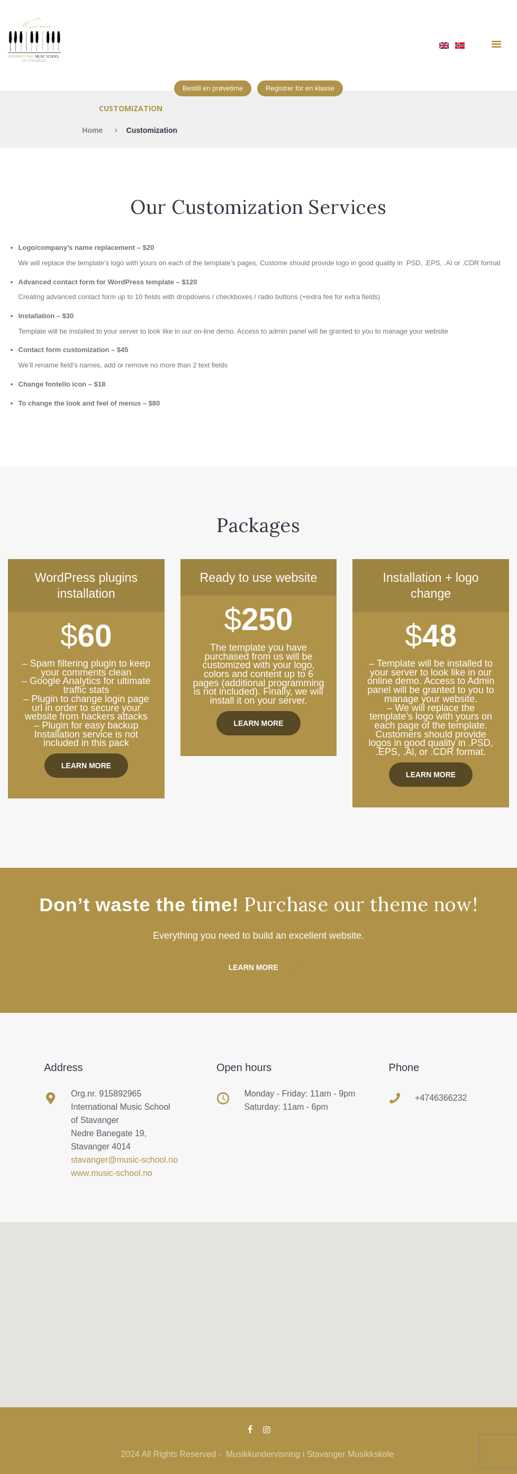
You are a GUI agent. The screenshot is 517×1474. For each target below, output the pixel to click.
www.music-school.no (112, 1173)
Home (92, 130)
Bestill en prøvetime (213, 88)
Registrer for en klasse (300, 88)
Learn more (86, 765)
